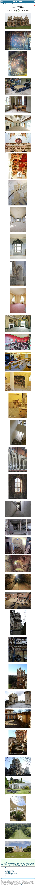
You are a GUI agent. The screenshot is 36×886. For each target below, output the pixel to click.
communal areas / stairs (12, 861)
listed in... (18, 11)
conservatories (20, 861)
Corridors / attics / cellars (9, 870)
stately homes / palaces (22, 865)
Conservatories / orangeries (10, 871)
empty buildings (7, 862)
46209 (31, 3)
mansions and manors (24, 3)
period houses (13, 864)
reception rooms (20, 864)
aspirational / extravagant (15, 859)
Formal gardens (8, 872)
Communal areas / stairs (9, 869)
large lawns (23, 863)
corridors (26, 861)
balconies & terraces (25, 859)
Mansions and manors (9, 867)
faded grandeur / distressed (16, 862)
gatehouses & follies (27, 862)
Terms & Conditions (23, 884)
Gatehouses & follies (9, 874)
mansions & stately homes (13, 3)
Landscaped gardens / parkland (11, 873)
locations (5, 3)
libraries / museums (30, 863)
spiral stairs (26, 864)
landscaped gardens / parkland (14, 863)
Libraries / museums (9, 875)
